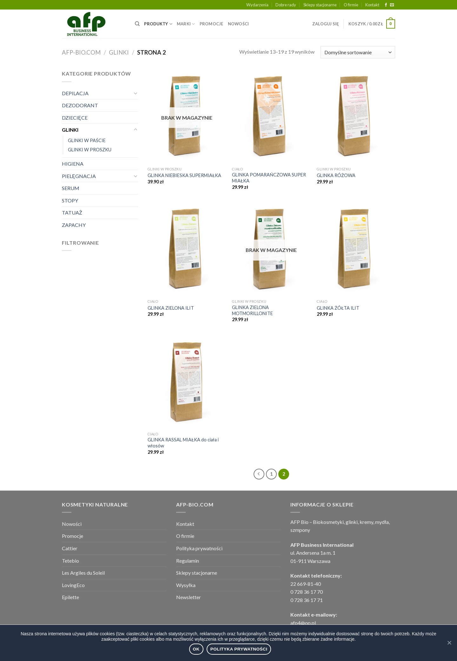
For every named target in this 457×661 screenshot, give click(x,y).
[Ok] (449, 642)
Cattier (69, 548)
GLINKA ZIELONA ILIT (171, 308)
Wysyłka (185, 585)
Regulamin (187, 561)
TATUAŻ (72, 212)
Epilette (70, 597)
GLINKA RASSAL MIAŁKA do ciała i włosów (183, 442)
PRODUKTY (158, 24)
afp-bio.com (81, 52)
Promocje (72, 536)
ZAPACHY (74, 225)
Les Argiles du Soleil (83, 573)
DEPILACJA (75, 93)
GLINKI (119, 52)
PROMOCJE (211, 23)
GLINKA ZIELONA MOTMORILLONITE (252, 310)
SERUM (70, 188)
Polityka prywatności (199, 548)
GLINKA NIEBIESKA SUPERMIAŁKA (184, 175)
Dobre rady (285, 4)
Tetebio (70, 561)
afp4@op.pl (303, 623)
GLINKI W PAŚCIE (87, 140)
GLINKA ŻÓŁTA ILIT (338, 308)
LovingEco (73, 585)
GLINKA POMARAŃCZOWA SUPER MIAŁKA (269, 177)
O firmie (351, 4)
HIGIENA (72, 164)
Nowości (72, 524)
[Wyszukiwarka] (137, 24)
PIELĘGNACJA (79, 176)
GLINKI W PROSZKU (89, 149)
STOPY (70, 200)
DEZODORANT (80, 105)
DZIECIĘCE (75, 118)
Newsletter (188, 597)
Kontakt (372, 4)
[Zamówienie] (358, 52)
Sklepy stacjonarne (320, 4)
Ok (196, 649)
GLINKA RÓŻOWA (336, 175)
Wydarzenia (257, 4)
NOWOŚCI (238, 23)
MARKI (186, 24)
